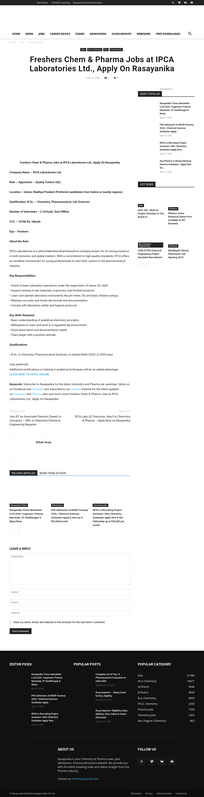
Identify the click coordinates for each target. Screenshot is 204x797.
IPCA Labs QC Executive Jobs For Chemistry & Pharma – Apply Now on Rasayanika (102, 418)
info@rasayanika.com (85, 779)
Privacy (149, 793)
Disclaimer (136, 793)
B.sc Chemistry (94, 49)
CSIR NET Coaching (60, 2)
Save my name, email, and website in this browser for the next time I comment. (59, 622)
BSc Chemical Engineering (145, 245)
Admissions (98, 34)
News (29, 34)
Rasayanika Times (19, 505)
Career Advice (60, 34)
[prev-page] (12, 532)
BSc (106, 49)
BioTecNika (42, 2)
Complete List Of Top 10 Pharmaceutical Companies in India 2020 (111, 677)
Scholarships (122, 34)
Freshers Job (116, 49)
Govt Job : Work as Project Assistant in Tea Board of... (151, 213)
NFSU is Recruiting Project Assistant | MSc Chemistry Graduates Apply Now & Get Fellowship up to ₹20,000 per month (108, 518)
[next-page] (18, 532)
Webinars (143, 34)
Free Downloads (168, 34)
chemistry (19, 394)
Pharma (37, 394)
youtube (76, 389)
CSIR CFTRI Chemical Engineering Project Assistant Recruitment (150, 254)
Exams (80, 34)
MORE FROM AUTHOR (53, 473)
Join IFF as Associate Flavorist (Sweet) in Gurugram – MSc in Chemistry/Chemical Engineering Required (35, 420)
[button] (190, 34)
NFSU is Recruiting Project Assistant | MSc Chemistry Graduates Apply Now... (173, 146)
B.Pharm (173, 208)
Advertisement (164, 793)
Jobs (41, 34)
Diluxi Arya (43, 442)
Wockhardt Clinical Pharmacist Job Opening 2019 (178, 254)
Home (16, 34)
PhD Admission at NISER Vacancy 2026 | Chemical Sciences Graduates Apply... (177, 128)
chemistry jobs (100, 505)
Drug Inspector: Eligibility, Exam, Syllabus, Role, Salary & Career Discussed (112, 714)
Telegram (38, 389)
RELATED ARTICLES (23, 473)
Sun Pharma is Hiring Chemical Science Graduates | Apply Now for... (175, 164)
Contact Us (181, 793)
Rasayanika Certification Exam (87, 2)
